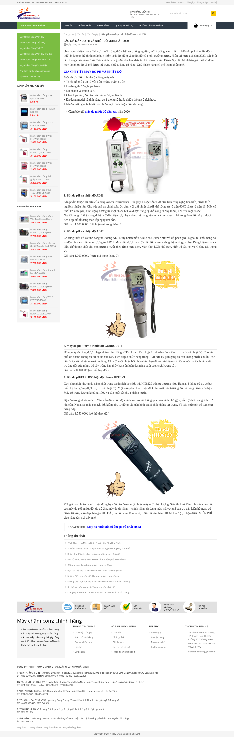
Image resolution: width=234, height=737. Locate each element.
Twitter (29, 650)
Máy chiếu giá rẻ (71, 727)
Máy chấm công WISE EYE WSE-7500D (41, 124)
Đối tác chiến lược (83, 642)
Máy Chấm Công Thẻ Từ (31, 48)
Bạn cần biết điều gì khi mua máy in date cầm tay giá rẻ (95, 570)
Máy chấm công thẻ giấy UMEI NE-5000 (40, 191)
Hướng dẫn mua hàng (124, 651)
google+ (35, 650)
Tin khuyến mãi (158, 646)
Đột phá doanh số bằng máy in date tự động (90, 565)
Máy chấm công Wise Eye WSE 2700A (41, 258)
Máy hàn (21, 727)
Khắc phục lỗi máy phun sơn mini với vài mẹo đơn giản (94, 554)
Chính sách (118, 642)
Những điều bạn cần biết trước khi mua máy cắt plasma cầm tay (99, 581)
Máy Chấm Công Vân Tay (32, 37)
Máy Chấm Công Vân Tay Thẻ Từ (36, 54)
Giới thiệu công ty (83, 632)
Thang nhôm (35, 727)
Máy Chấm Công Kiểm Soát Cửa (35, 59)
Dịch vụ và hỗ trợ (121, 646)
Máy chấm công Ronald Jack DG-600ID (42, 272)
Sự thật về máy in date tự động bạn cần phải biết (92, 587)
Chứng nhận (119, 637)
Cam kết (117, 632)
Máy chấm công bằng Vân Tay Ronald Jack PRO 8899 (41, 219)
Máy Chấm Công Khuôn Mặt (33, 65)
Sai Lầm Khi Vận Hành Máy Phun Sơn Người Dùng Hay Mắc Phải (99, 548)
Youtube (41, 650)
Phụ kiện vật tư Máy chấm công (35, 71)
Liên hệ (78, 646)
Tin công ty (93, 34)
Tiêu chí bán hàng (84, 637)
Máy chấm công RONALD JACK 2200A (40, 151)
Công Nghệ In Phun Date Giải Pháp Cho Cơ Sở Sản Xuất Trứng (98, 592)
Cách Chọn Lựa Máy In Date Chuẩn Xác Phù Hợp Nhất (94, 542)
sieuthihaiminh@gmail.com (201, 651)
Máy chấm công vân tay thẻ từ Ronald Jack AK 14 (43, 245)
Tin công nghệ (158, 642)
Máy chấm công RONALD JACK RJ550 (40, 231)
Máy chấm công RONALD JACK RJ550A (41, 285)
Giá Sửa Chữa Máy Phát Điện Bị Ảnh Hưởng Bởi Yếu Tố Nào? (97, 559)
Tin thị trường (157, 637)
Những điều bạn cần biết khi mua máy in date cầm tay (94, 576)
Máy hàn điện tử (52, 727)
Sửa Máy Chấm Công (30, 76)
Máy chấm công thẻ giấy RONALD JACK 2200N (40, 179)
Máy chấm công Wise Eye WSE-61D (41, 97)
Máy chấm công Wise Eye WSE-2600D (41, 164)
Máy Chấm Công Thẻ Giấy (32, 42)
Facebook (23, 650)
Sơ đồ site (80, 651)
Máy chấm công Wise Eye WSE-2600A (41, 137)
